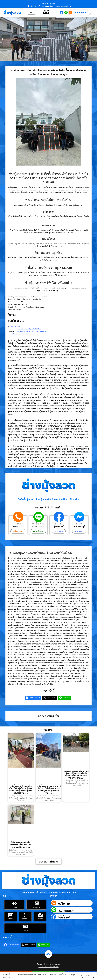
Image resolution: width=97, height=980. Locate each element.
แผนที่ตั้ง (40, 919)
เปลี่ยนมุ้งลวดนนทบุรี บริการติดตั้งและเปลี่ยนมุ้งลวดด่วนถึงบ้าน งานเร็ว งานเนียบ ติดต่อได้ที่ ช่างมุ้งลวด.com (76, 774)
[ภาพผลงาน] (36, 903)
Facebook (61, 916)
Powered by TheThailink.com (48, 967)
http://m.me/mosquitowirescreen (23, 334)
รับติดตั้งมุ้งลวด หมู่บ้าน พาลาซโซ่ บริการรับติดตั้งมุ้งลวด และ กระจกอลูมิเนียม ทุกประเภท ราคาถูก (48, 789)
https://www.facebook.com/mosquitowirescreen (31, 331)
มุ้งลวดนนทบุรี (59, 526)
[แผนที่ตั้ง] (40, 915)
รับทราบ (88, 976)
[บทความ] (25, 927)
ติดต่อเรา (25, 919)
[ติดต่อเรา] (25, 915)
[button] (2, 39)
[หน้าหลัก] (14, 903)
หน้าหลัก (14, 907)
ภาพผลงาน (36, 907)
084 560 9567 (81, 12)
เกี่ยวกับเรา (10, 919)
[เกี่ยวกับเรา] (10, 915)
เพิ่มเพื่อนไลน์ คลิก (38, 524)
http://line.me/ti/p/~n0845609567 (29, 329)
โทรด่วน (18, 524)
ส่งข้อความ (79, 524)
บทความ (25, 930)
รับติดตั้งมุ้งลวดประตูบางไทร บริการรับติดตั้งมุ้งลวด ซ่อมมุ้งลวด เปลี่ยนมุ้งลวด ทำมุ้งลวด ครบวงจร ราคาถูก (20, 789)
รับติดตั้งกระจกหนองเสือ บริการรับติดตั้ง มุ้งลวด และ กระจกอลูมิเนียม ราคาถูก (20, 844)
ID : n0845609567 (38, 526)
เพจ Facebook (59, 524)
